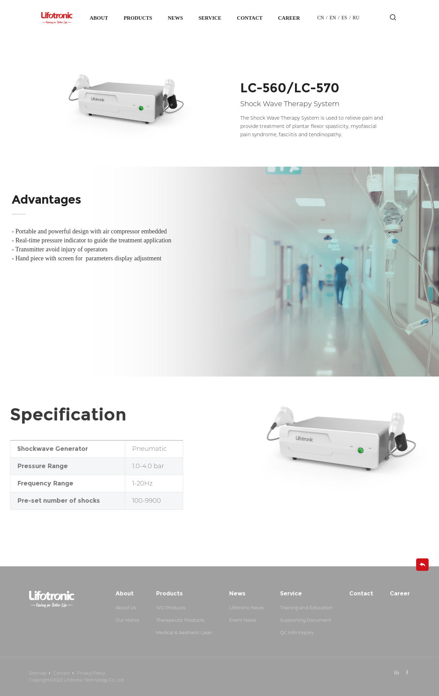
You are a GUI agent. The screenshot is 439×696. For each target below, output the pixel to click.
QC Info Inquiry (297, 632)
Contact (249, 18)
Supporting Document (305, 620)
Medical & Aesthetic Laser (184, 632)
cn (320, 17)
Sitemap (37, 673)
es (344, 17)
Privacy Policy (91, 673)
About (99, 18)
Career (289, 18)
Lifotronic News (246, 607)
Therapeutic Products (180, 620)
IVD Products (171, 607)
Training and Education (306, 607)
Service (209, 18)
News (175, 18)
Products (138, 18)
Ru (356, 17)
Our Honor (128, 620)
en (333, 17)
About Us (126, 607)
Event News (242, 620)
